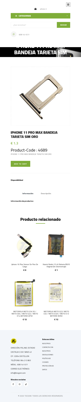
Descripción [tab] (46, 193)
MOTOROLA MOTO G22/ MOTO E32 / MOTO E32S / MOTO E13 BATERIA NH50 (56, 314)
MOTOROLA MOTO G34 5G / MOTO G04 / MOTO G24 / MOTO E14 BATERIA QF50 (25, 314)
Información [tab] (27, 193)
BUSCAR (63, 24)
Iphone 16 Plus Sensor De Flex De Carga (24, 265)
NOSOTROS (46, 343)
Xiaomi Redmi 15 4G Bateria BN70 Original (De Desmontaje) (56, 265)
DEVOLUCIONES (47, 354)
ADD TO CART (20, 163)
